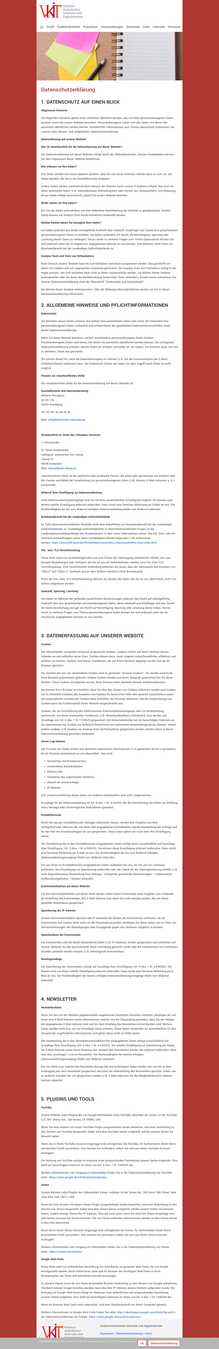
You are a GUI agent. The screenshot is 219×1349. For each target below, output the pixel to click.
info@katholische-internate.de (66, 420)
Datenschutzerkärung (129, 1333)
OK (142, 1343)
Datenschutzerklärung (164, 1343)
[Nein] (215, 1343)
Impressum (107, 1333)
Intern (148, 1333)
